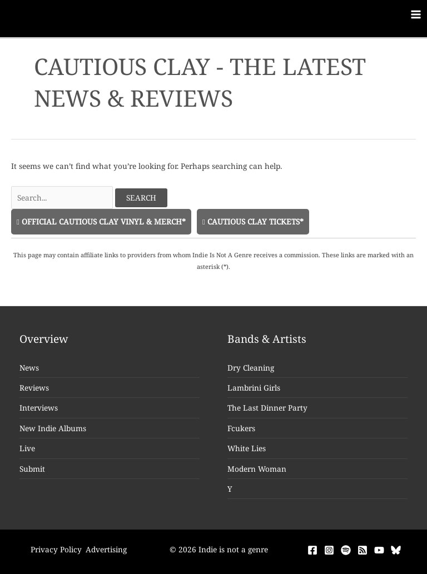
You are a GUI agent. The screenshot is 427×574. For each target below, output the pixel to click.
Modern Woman (256, 468)
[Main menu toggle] (416, 14)
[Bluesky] (396, 550)
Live (27, 448)
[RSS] (363, 550)
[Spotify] (346, 550)
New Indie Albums (52, 428)
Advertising (106, 549)
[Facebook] (312, 550)
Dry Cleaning (250, 367)
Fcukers (241, 428)
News (29, 367)
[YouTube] (379, 550)
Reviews (34, 387)
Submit (32, 468)
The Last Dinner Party (267, 407)
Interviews (38, 407)
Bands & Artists (266, 339)
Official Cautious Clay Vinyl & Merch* (101, 221)
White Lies (246, 448)
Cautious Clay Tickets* (253, 221)
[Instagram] (329, 550)
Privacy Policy (56, 549)
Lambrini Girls (253, 387)
